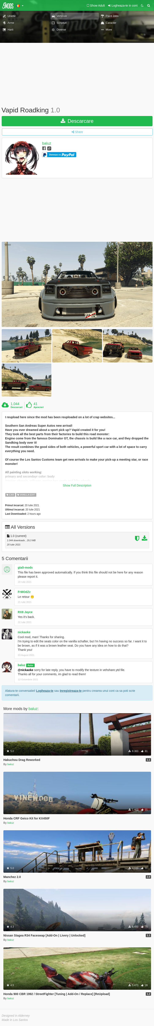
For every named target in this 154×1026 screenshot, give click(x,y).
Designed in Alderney (16, 1015)
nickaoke (24, 632)
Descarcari (16, 407)
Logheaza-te (44, 690)
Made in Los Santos (15, 1020)
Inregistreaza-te (71, 690)
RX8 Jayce (25, 612)
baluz (46, 143)
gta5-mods (25, 567)
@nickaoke (25, 670)
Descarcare (77, 121)
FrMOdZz (24, 592)
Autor (30, 665)
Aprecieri (39, 407)
